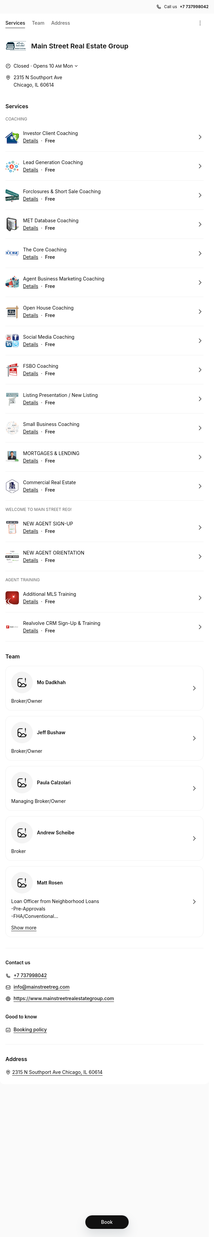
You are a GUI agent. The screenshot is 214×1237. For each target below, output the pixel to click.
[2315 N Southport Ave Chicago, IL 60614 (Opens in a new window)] (33, 81)
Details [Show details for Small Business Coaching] (30, 431)
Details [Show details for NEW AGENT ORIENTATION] (30, 560)
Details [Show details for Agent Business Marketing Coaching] (30, 286)
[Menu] (200, 23)
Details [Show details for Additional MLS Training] (30, 601)
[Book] (107, 1222)
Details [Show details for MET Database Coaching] (30, 228)
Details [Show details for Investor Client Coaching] (30, 140)
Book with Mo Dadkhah (104, 688)
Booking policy (30, 1029)
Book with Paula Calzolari (104, 788)
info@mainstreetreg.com (41, 987)
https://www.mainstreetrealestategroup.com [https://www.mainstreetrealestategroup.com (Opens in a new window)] (64, 998)
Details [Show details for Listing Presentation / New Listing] (30, 402)
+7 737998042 (30, 975)
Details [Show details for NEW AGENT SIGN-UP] (30, 531)
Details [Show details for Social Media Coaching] (30, 344)
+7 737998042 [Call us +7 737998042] (194, 6)
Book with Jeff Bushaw (104, 738)
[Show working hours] (42, 66)
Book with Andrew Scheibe (104, 838)
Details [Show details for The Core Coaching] (30, 257)
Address (60, 23)
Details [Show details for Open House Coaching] (30, 315)
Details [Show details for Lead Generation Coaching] (30, 170)
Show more (24, 927)
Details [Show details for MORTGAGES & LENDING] (30, 461)
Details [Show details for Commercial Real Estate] (30, 490)
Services (15, 24)
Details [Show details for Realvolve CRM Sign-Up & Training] (30, 630)
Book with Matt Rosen (104, 902)
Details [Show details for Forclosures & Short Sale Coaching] (30, 199)
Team (38, 23)
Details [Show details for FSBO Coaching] (30, 373)
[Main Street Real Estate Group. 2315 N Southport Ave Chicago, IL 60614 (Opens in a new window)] (54, 1072)
